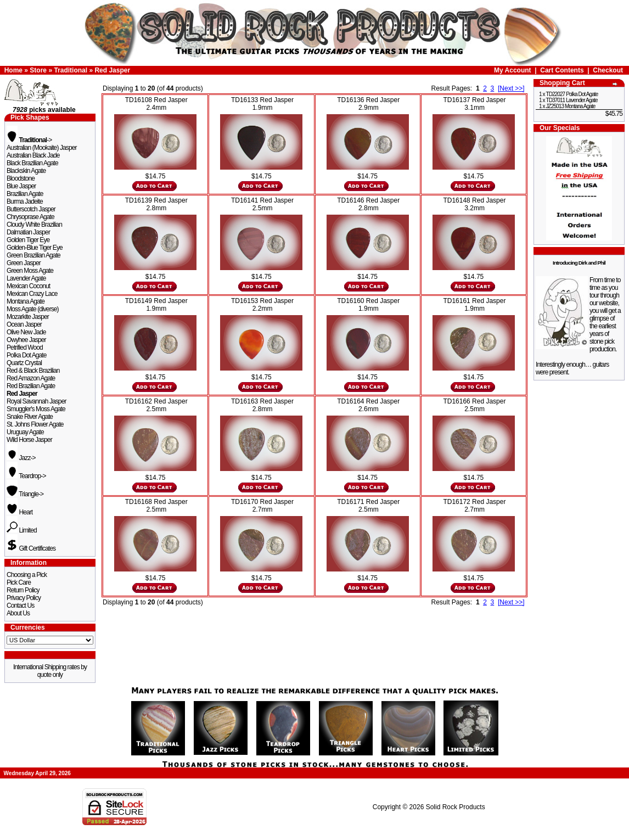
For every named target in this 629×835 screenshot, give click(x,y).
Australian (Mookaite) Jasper (42, 148)
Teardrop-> (26, 476)
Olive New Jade (26, 332)
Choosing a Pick (27, 575)
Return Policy (23, 590)
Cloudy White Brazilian (34, 224)
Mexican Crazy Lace (32, 294)
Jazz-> (21, 458)
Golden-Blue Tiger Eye (35, 247)
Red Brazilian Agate (31, 386)
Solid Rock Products (455, 807)
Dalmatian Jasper (28, 232)
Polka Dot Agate (27, 355)
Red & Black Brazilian (33, 370)
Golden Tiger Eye (28, 240)
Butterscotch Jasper (31, 209)
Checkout (608, 70)
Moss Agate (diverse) (33, 309)
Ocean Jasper (24, 324)
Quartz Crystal (24, 363)
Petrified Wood (25, 347)
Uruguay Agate (25, 432)
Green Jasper (24, 263)
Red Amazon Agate (31, 378)
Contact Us (20, 605)
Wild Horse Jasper (29, 440)
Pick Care (19, 582)
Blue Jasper (21, 186)
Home (13, 70)
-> (29, 140)
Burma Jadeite (25, 201)
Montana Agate (25, 301)
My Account (512, 70)
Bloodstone (21, 178)
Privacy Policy (24, 598)
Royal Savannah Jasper (36, 401)
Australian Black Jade (33, 155)
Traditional (70, 70)
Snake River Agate (30, 417)
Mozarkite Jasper (28, 317)
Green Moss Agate (30, 270)
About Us (18, 613)
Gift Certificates (31, 548)
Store (38, 70)
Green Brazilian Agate (33, 255)
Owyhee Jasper (26, 340)
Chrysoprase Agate (30, 217)
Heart (19, 512)
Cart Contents (561, 70)
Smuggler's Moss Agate (36, 409)
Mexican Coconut (28, 286)
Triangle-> (25, 494)
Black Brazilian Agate (32, 163)
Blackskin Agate (26, 171)
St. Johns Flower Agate (35, 424)
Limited (22, 530)
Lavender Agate (26, 278)
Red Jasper (112, 70)
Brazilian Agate (25, 194)
